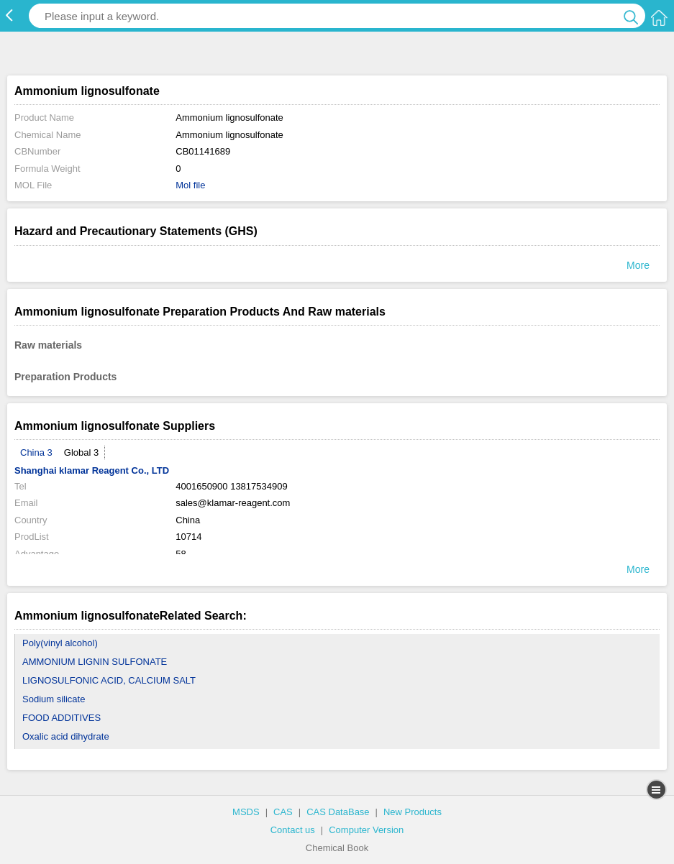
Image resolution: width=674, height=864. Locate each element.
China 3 (36, 452)
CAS (283, 811)
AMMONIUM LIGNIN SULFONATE (94, 661)
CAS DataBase (337, 811)
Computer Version (366, 829)
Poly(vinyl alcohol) (60, 643)
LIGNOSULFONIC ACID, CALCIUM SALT (109, 680)
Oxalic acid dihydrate (65, 736)
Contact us (292, 829)
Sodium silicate (53, 699)
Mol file (190, 185)
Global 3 (81, 452)
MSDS (246, 811)
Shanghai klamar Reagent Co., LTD (91, 470)
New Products (412, 811)
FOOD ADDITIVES (61, 717)
